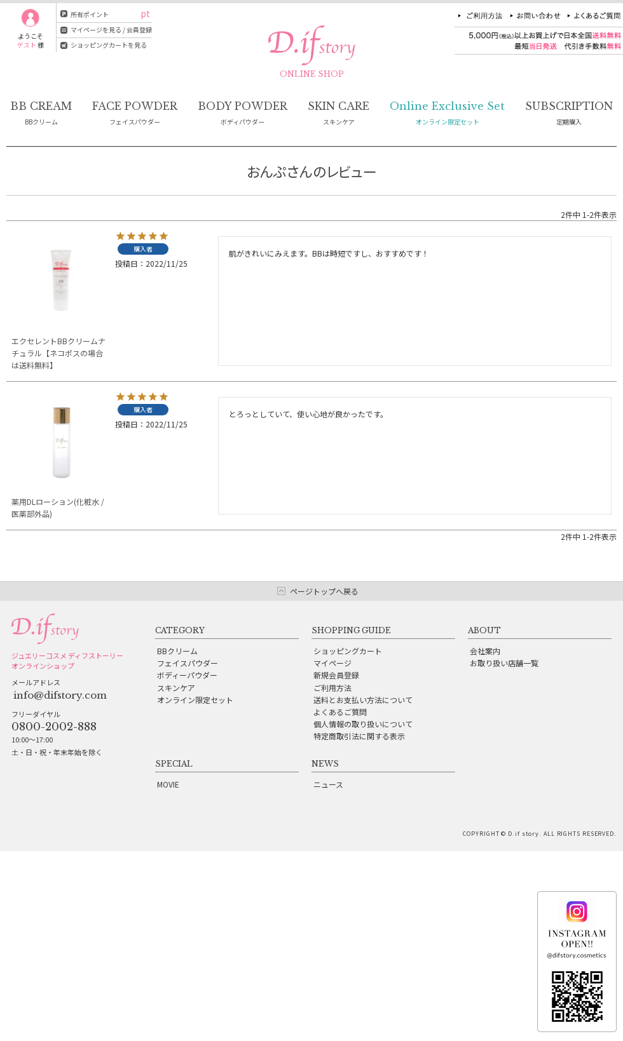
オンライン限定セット (195, 699)
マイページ (332, 662)
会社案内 (485, 650)
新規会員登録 (336, 674)
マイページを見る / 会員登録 (111, 29)
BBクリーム (177, 650)
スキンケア (176, 687)
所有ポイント (90, 14)
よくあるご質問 (340, 711)
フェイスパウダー (187, 662)
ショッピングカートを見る (109, 45)
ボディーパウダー (187, 674)
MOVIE (168, 784)
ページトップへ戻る (324, 591)
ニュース (328, 784)
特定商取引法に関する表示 (359, 735)
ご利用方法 (332, 687)
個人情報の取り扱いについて (363, 723)
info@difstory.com (60, 695)
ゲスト (26, 45)
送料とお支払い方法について (363, 699)
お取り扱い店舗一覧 (504, 662)
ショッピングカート (347, 650)
